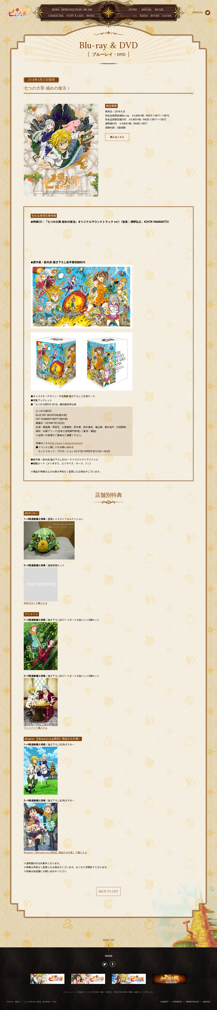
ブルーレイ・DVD (128, 16)
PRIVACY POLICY (192, 1002)
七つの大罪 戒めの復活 (17, 12)
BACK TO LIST (108, 891)
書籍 (155, 16)
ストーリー (133, 9)
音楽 (91, 16)
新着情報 (55, 9)
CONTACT (164, 1002)
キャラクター (55, 16)
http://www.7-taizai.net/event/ (66, 443)
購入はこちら (117, 137)
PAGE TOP (108, 940)
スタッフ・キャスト (75, 16)
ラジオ (144, 16)
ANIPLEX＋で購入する (35, 603)
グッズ (166, 16)
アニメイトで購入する (35, 728)
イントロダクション (71, 9)
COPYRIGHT (177, 1002)
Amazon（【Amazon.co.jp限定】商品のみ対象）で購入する (55, 852)
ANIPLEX (206, 1002)
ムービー (159, 9)
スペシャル (146, 9)
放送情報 (87, 9)
